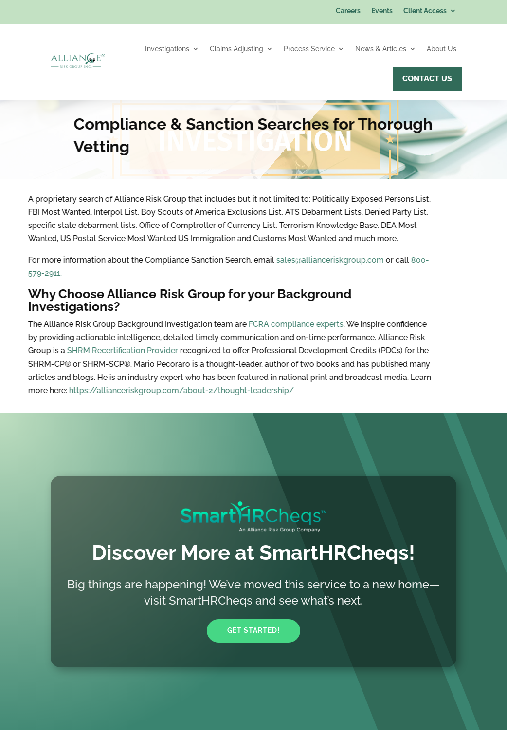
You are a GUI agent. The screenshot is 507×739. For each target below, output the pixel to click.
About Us (441, 49)
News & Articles (380, 49)
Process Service (309, 49)
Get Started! (253, 630)
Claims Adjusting (236, 49)
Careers (348, 11)
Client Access (425, 11)
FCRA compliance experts (224, 324)
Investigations (167, 49)
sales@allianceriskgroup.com (258, 260)
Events (382, 11)
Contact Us (427, 79)
